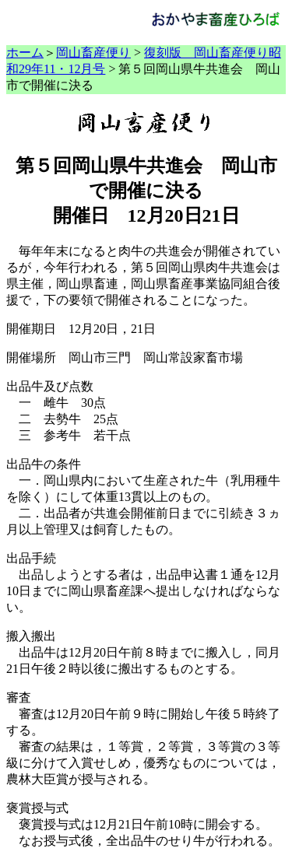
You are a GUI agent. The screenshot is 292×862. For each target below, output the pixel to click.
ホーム (25, 52)
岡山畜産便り (93, 52)
